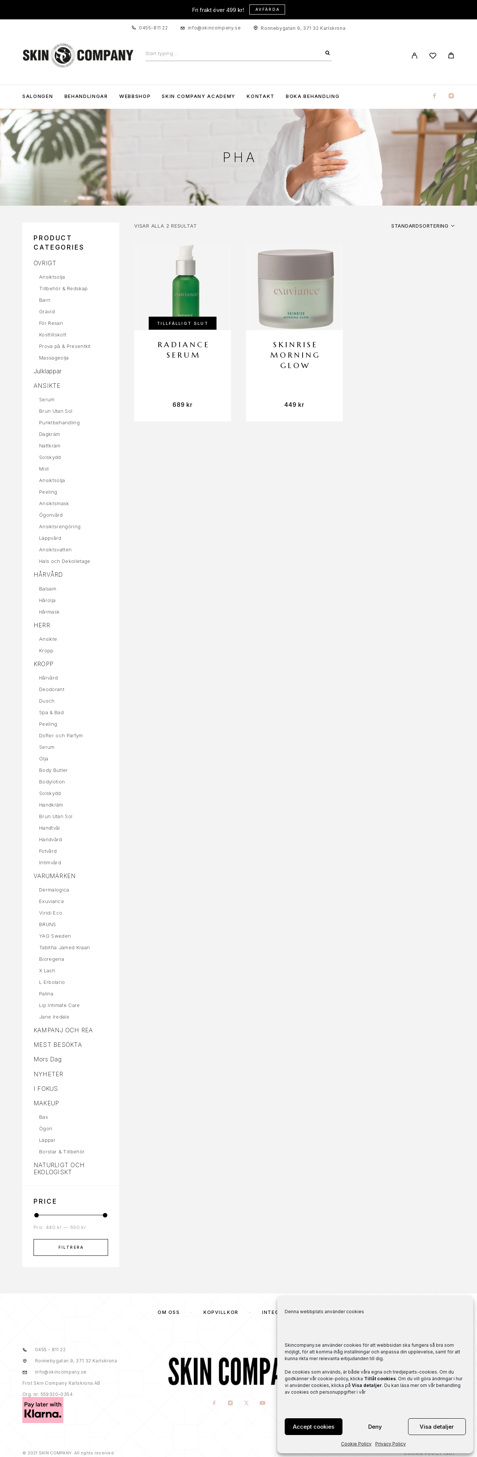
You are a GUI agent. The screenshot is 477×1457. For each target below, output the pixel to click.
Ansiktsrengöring (59, 526)
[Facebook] (434, 96)
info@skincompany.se (214, 28)
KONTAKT (261, 96)
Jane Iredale (54, 1017)
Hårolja (47, 600)
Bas (43, 1117)
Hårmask (49, 612)
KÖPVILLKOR (220, 1312)
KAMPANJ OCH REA (63, 1030)
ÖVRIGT (45, 263)
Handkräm (51, 805)
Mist (44, 469)
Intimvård (50, 862)
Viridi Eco (50, 913)
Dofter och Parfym (61, 735)
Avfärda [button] (267, 9)
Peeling (48, 492)
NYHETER (48, 1074)
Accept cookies (313, 1426)
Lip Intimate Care (59, 1005)
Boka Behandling (312, 96)
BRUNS (47, 924)
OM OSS (169, 1312)
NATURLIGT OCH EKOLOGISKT (59, 1168)
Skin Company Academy (199, 96)
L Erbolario (52, 982)
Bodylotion (52, 782)
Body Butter (53, 770)
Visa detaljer (437, 1426)
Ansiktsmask (54, 503)
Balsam (47, 589)
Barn (44, 300)
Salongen (37, 96)
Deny (375, 1426)
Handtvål (49, 828)
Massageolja (54, 358)
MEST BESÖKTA (58, 1044)
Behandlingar (86, 96)
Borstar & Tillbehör (62, 1151)
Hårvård (48, 678)
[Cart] (451, 56)
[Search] (327, 53)
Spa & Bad (51, 712)
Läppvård (50, 538)
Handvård (50, 839)
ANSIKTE (47, 385)
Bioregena (51, 959)
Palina (46, 994)
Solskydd (50, 457)
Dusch (47, 701)
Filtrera (71, 1247)
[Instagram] (451, 96)
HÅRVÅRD (48, 574)
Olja (43, 758)
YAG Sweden (55, 936)
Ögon (45, 1128)
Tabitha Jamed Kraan (64, 947)
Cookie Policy (356, 1444)
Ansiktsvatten (55, 549)
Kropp (46, 650)
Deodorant (51, 689)
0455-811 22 (153, 28)
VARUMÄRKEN (55, 876)
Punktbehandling (59, 422)
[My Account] (414, 56)
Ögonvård (51, 515)
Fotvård (48, 851)
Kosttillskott (52, 335)
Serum (47, 399)
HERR (42, 625)
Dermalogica (54, 890)
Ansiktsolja (52, 277)
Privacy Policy (390, 1444)
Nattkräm (50, 446)
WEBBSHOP (135, 96)
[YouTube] (263, 1403)
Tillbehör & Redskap (63, 288)
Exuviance (51, 901)
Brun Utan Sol (55, 411)
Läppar (47, 1140)
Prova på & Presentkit (65, 346)
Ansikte (48, 639)
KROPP (43, 664)
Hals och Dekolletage (65, 561)
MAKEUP (46, 1103)
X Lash (47, 970)
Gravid (47, 311)
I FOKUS (46, 1088)
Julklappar (47, 371)
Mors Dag (47, 1059)
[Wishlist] (433, 57)
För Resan (51, 323)
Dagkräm (49, 434)
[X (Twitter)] (246, 1403)
